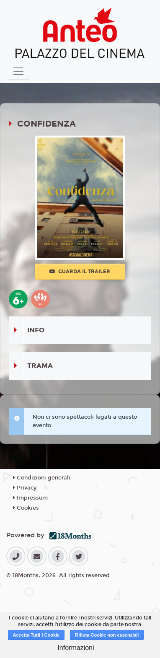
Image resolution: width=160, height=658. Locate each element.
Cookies (26, 508)
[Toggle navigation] (18, 71)
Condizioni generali (41, 477)
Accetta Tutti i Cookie (36, 634)
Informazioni (75, 647)
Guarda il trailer (79, 272)
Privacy (24, 487)
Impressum (30, 498)
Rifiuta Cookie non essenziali (107, 634)
